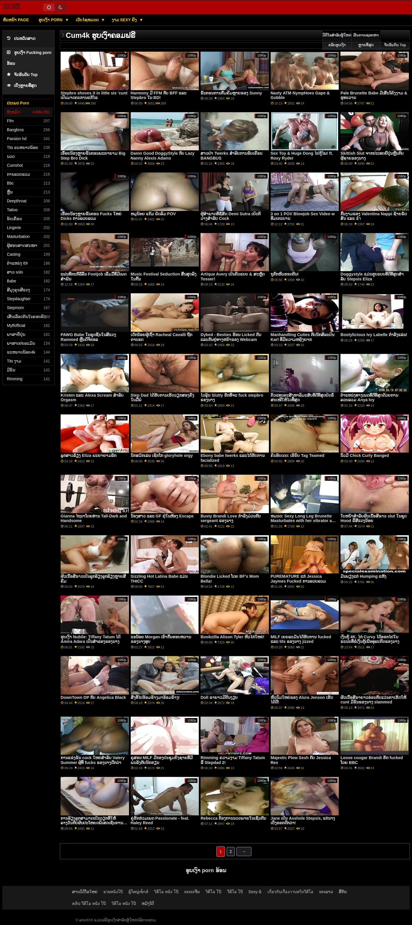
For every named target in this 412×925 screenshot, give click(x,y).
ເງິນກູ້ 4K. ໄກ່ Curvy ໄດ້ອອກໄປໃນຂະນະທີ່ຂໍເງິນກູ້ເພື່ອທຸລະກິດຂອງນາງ (369, 639)
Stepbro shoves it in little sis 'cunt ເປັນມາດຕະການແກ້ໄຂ (94, 95)
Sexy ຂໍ (255, 891)
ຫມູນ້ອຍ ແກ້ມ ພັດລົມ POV (153, 214)
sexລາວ (326, 891)
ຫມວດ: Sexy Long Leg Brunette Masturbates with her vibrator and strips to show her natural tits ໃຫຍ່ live (304, 523)
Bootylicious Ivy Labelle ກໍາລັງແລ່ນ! (373, 334)
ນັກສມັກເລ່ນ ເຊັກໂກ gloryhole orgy (162, 455)
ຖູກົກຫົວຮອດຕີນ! (285, 274)
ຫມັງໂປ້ (148, 903)
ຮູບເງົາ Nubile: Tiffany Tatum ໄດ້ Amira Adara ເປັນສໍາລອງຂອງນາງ (90, 639)
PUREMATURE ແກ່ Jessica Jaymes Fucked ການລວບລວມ (298, 578)
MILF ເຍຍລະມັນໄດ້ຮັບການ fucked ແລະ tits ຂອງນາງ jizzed (301, 639)
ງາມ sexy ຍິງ (125, 20)
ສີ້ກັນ (343, 891)
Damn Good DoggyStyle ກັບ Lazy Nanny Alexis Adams (163, 155)
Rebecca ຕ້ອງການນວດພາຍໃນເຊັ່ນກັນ (233, 818)
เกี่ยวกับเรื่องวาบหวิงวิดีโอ (290, 891)
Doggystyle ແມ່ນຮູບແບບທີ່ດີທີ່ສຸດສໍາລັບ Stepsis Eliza (371, 276)
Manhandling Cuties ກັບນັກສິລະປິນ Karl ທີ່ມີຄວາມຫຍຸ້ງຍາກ (302, 337)
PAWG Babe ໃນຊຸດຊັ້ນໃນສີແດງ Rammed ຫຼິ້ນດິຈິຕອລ (88, 337)
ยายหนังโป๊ (113, 891)
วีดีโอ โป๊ (235, 891)
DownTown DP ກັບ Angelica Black (93, 697)
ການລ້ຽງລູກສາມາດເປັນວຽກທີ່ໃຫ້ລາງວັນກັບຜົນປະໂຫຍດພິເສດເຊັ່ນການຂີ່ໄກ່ (93, 823)
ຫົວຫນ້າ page (16, 20)
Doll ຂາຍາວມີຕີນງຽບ (219, 697)
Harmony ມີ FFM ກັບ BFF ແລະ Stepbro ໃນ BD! (159, 95)
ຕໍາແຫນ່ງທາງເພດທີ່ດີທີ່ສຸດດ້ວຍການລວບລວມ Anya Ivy (369, 397)
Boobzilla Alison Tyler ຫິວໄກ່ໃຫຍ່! (232, 637)
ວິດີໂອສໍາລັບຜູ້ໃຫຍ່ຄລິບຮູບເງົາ (337, 40)
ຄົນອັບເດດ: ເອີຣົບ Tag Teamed (297, 455)
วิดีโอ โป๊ (213, 891)
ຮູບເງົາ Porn (50, 20)
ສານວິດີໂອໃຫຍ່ (85, 891)
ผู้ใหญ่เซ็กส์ (138, 891)
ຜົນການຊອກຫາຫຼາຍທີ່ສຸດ (366, 40)
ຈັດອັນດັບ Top (22, 75)
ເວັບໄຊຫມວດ (88, 20)
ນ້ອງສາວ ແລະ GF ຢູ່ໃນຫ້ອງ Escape (162, 516)
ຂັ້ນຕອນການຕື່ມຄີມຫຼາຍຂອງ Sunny (231, 93)
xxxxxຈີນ (192, 891)
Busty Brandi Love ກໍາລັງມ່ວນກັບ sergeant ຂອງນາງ (231, 518)
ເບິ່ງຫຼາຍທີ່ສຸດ (21, 86)
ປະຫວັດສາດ (21, 38)
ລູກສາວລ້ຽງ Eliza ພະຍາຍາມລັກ (88, 455)
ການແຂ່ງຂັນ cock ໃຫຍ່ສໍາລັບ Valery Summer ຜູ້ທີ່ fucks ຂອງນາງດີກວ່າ (93, 760)
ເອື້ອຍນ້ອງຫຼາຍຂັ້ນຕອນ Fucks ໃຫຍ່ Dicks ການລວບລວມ (91, 216)
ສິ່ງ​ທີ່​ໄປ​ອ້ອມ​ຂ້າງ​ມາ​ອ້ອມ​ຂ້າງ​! (155, 697)
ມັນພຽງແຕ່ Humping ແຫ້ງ (363, 576)
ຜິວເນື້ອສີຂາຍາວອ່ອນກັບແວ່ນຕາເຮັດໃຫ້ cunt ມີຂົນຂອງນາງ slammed (373, 700)
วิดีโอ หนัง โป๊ (166, 891)
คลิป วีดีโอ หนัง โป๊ (89, 903)
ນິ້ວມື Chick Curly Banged (364, 455)
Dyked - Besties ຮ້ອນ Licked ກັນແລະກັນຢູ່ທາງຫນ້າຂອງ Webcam (231, 337)
